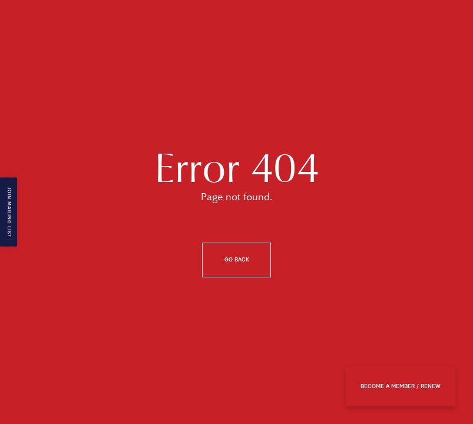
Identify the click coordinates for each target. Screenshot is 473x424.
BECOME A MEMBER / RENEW (400, 386)
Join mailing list (8, 212)
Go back (236, 260)
